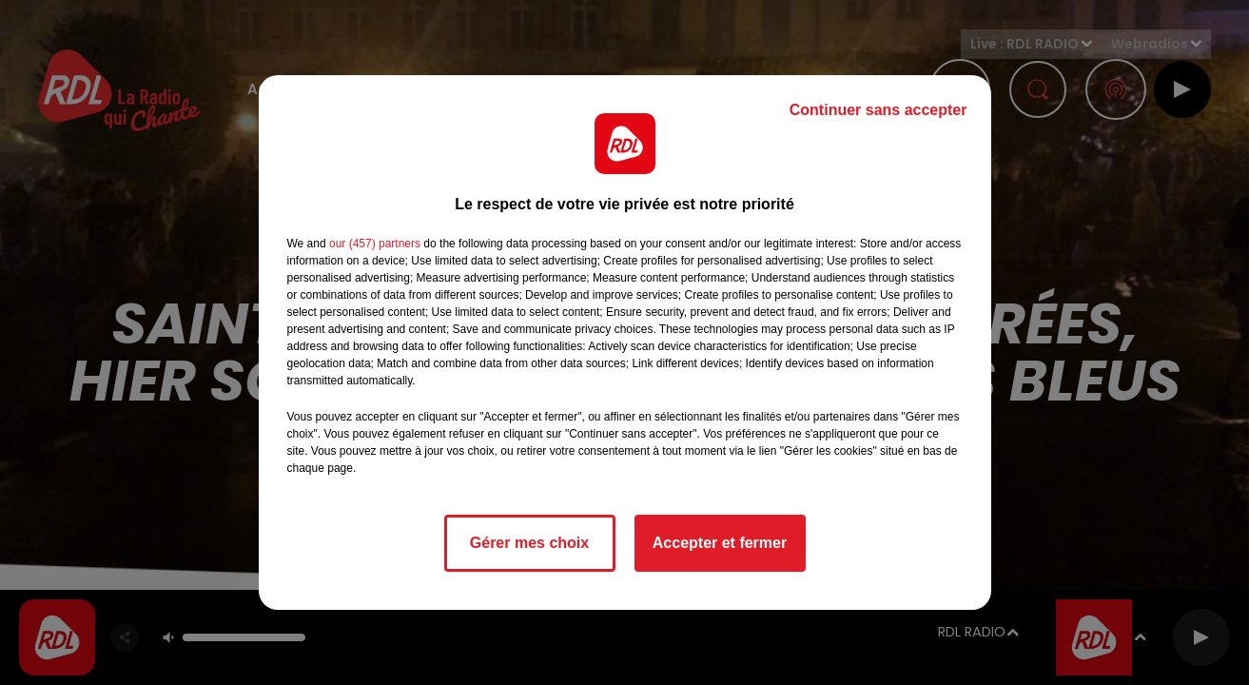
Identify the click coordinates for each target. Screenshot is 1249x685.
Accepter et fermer (720, 543)
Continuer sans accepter (878, 110)
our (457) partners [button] (374, 243)
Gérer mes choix (529, 543)
